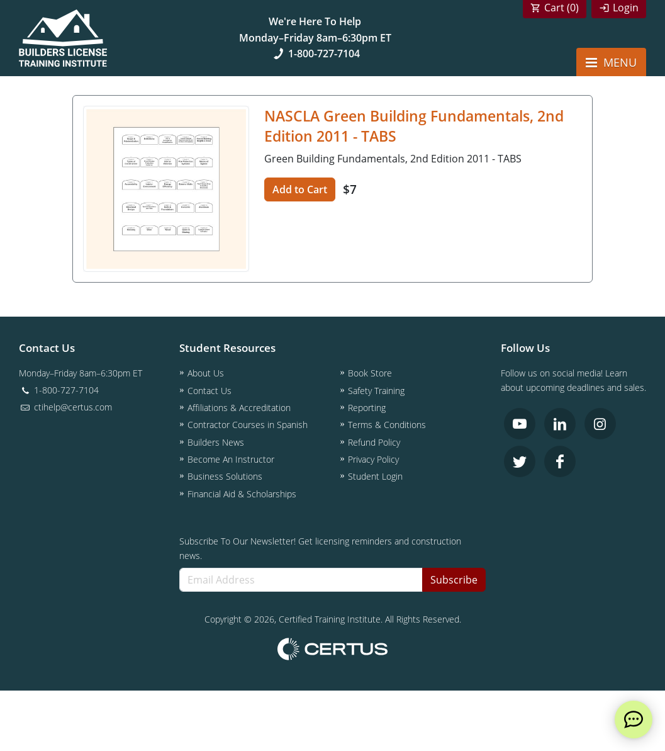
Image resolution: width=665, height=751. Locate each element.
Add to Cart (299, 189)
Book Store (370, 373)
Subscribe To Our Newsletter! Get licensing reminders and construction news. (320, 548)
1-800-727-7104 (315, 53)
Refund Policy (374, 442)
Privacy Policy (373, 459)
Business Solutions (224, 476)
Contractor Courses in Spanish (247, 425)
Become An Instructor (230, 459)
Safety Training (376, 391)
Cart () (561, 7)
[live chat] (633, 719)
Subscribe (454, 580)
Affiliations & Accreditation (239, 408)
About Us (205, 373)
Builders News (215, 442)
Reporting (367, 408)
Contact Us (209, 391)
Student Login (375, 476)
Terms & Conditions (387, 425)
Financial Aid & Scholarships (241, 494)
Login (626, 7)
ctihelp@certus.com (65, 407)
